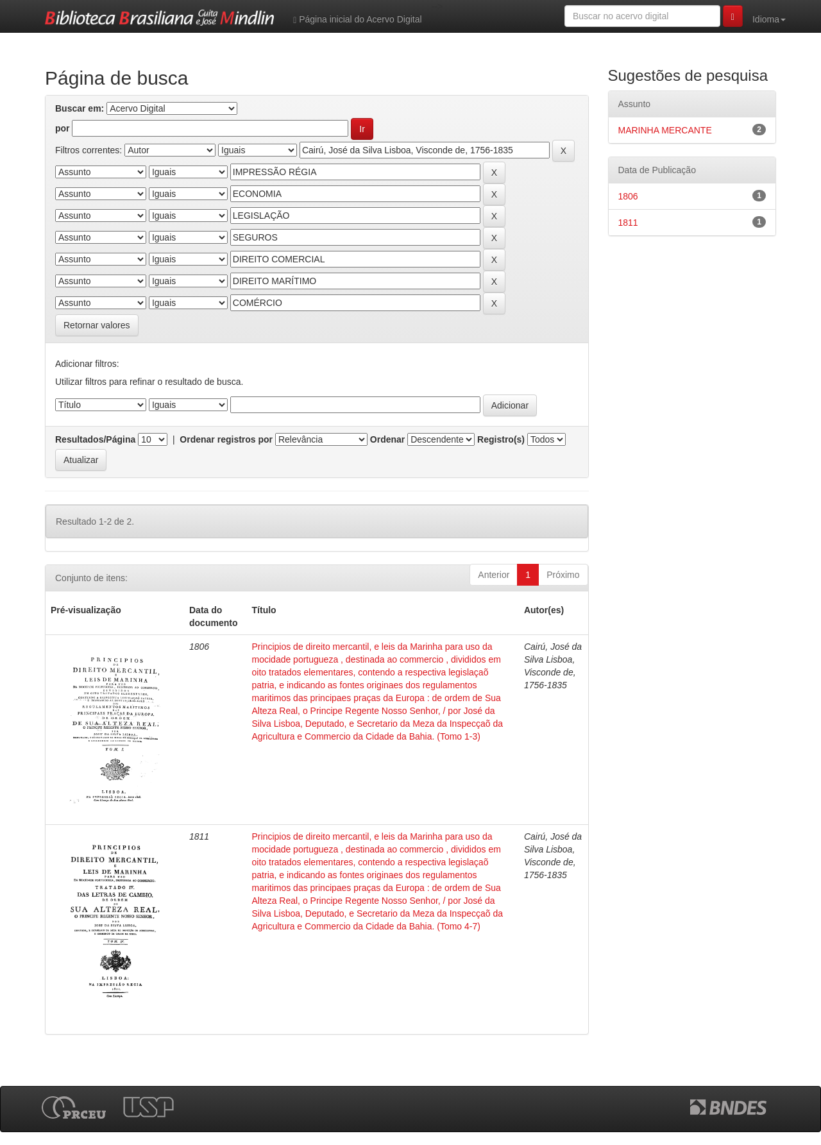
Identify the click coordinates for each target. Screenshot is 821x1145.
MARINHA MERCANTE (665, 130)
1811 (628, 222)
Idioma (769, 19)
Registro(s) (501, 439)
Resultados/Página (95, 439)
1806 (628, 196)
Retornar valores (96, 325)
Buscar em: (79, 108)
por (62, 128)
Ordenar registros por (226, 439)
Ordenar (387, 439)
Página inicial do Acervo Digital (357, 19)
